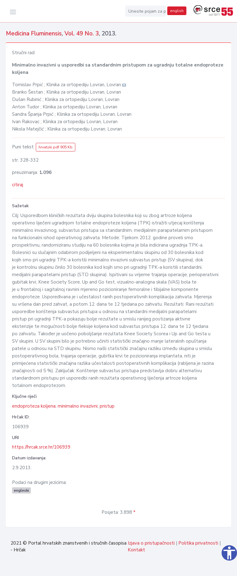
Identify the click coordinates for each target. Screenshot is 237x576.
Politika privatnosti (198, 543)
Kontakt (136, 550)
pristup (107, 406)
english (177, 10)
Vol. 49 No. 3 (81, 34)
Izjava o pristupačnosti (151, 543)
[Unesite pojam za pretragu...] (145, 11)
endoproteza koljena (34, 406)
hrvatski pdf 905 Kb (56, 147)
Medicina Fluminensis (34, 34)
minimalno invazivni (78, 406)
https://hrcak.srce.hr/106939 (41, 447)
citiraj (17, 185)
